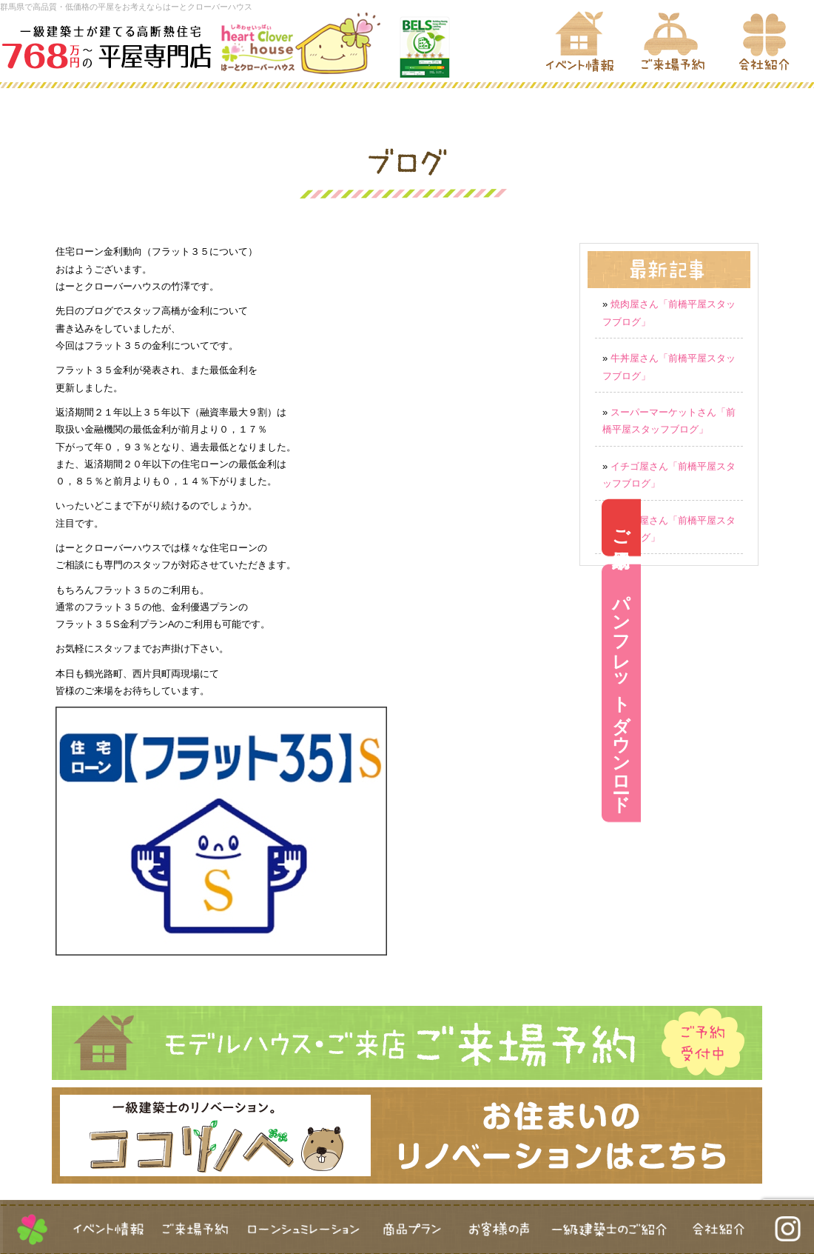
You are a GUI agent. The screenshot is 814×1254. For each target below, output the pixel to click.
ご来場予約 (794, 528)
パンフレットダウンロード (794, 693)
